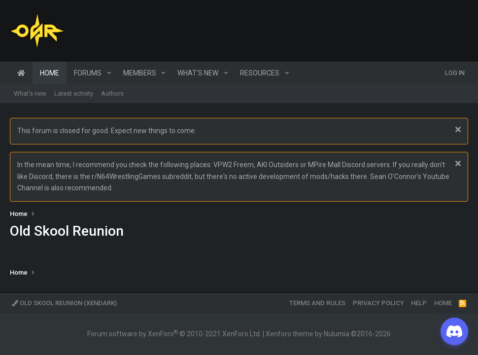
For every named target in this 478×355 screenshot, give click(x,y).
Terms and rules (317, 303)
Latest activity (73, 93)
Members (139, 73)
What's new (197, 73)
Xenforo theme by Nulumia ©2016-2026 (328, 334)
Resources (259, 73)
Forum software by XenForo (174, 334)
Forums (88, 73)
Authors (112, 93)
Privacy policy (378, 303)
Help (419, 303)
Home (21, 73)
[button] (109, 73)
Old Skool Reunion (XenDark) (64, 303)
